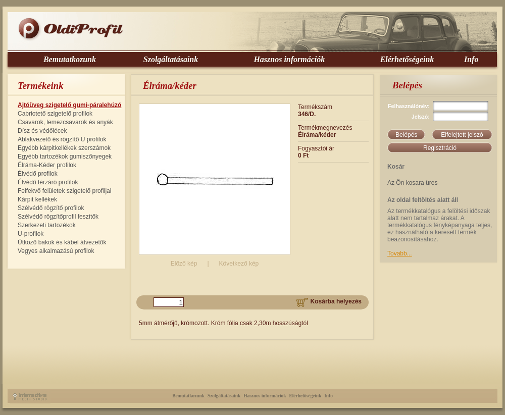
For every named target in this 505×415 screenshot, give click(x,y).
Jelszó (420, 117)
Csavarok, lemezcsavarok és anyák (65, 122)
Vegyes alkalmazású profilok (56, 250)
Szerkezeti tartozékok (47, 225)
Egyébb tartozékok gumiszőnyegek (65, 156)
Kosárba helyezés (329, 301)
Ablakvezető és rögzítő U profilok (62, 139)
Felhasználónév (408, 106)
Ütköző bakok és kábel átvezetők (62, 242)
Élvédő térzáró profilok (48, 182)
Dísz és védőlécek (42, 130)
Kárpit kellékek (37, 199)
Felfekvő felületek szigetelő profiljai (64, 190)
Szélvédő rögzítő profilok (51, 208)
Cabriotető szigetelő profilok (55, 113)
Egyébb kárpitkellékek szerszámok (64, 147)
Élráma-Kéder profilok (47, 165)
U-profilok (30, 233)
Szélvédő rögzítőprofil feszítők (58, 216)
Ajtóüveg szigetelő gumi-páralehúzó (69, 105)
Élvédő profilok (38, 173)
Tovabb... (399, 253)
